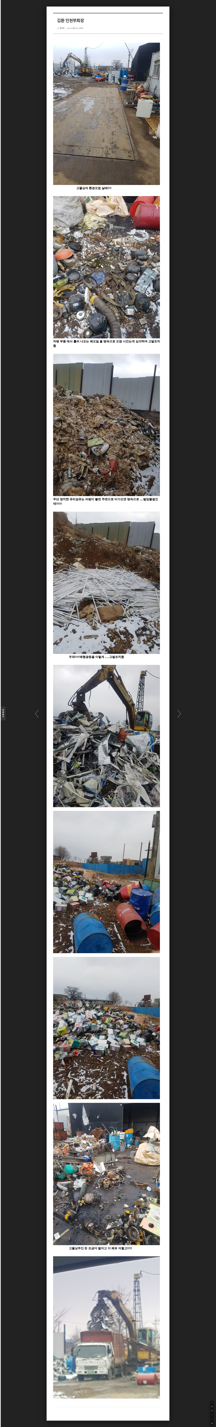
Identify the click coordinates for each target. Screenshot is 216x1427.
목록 (3, 713)
